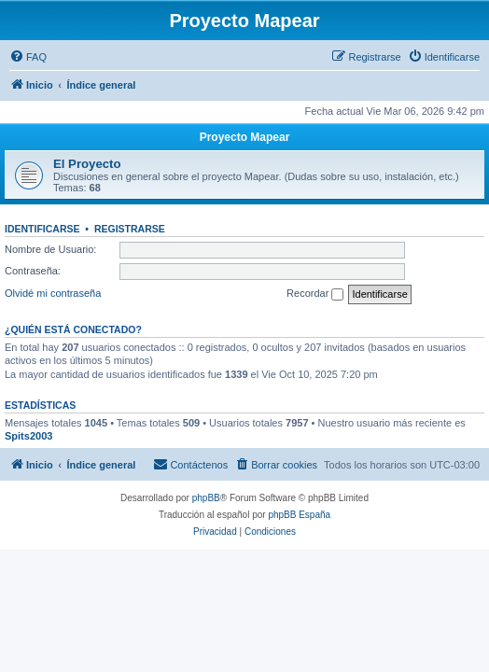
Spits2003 (28, 435)
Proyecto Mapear (245, 137)
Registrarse (129, 228)
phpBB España (299, 515)
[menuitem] (28, 57)
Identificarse (42, 228)
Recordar (314, 294)
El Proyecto (87, 164)
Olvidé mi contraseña (53, 293)
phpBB (206, 498)
